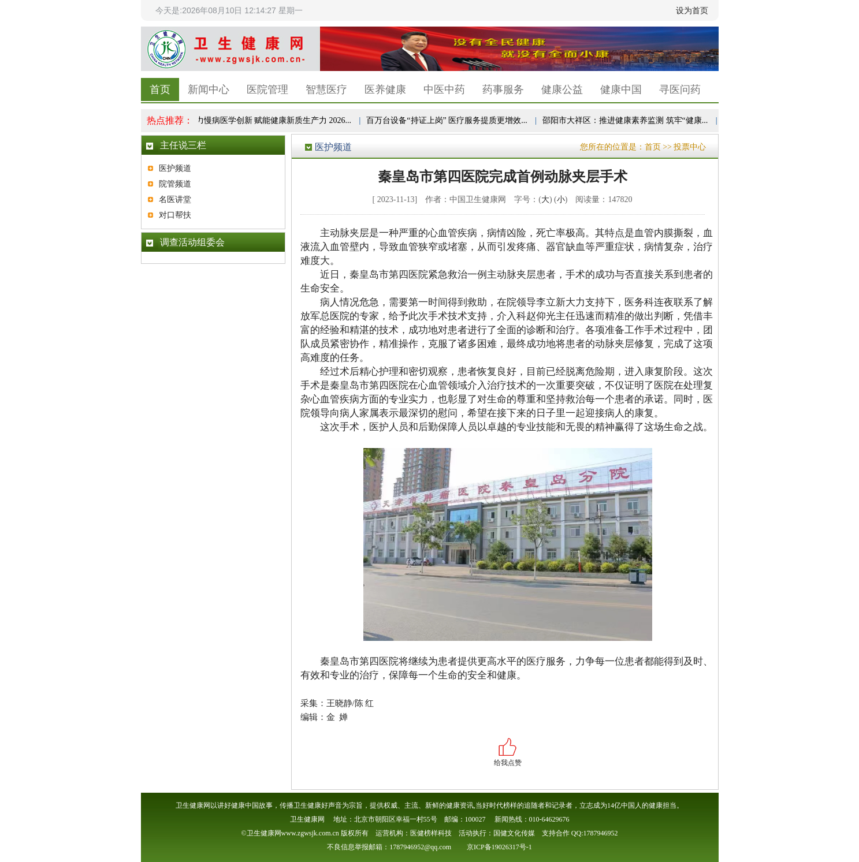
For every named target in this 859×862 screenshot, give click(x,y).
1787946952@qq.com (420, 847)
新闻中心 (208, 89)
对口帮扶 (175, 215)
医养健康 (385, 89)
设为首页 (692, 10)
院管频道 (175, 184)
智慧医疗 (326, 89)
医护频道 (175, 168)
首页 (160, 89)
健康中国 (621, 89)
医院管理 (267, 89)
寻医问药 (680, 89)
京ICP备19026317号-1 (499, 847)
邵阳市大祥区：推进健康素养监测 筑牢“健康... (626, 120)
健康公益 (562, 89)
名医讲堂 (175, 199)
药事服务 (503, 89)
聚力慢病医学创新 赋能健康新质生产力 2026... (271, 120)
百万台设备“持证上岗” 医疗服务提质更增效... (448, 120)
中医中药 (444, 89)
